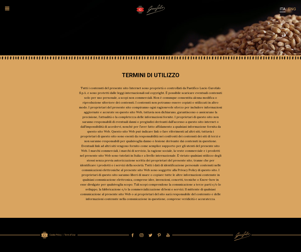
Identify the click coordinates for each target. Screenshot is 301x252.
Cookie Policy (55, 235)
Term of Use (69, 235)
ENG (292, 8)
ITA (283, 8)
